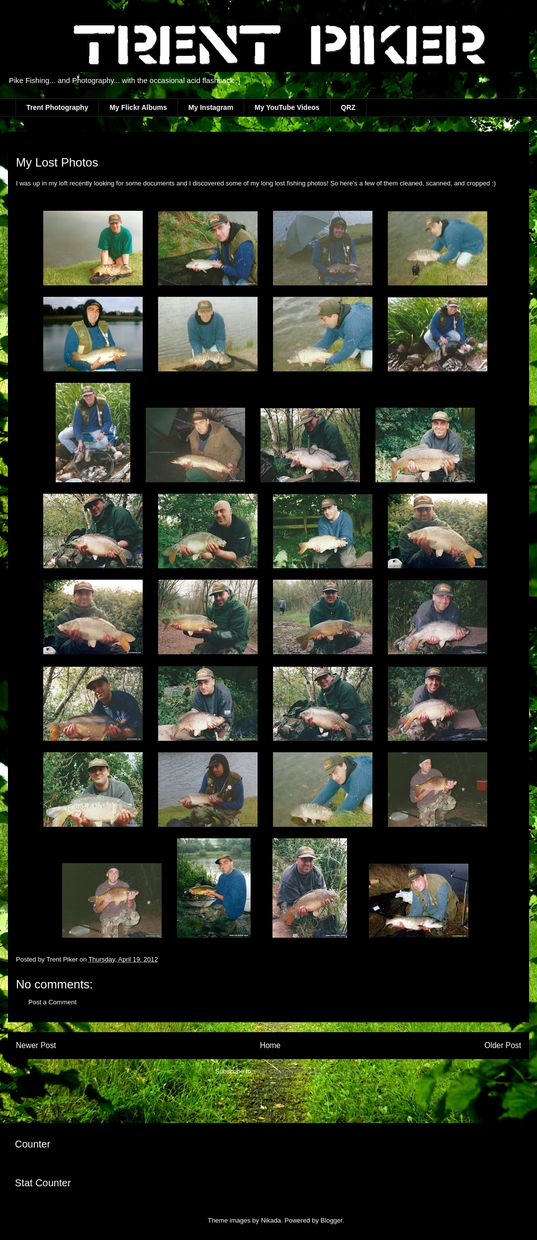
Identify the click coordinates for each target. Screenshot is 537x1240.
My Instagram (210, 107)
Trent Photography (57, 107)
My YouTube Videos (287, 107)
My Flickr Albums (138, 107)
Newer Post (36, 1045)
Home (270, 1045)
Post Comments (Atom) (288, 1071)
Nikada (271, 1220)
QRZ (348, 107)
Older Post (502, 1045)
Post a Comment (52, 1002)
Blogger (332, 1220)
